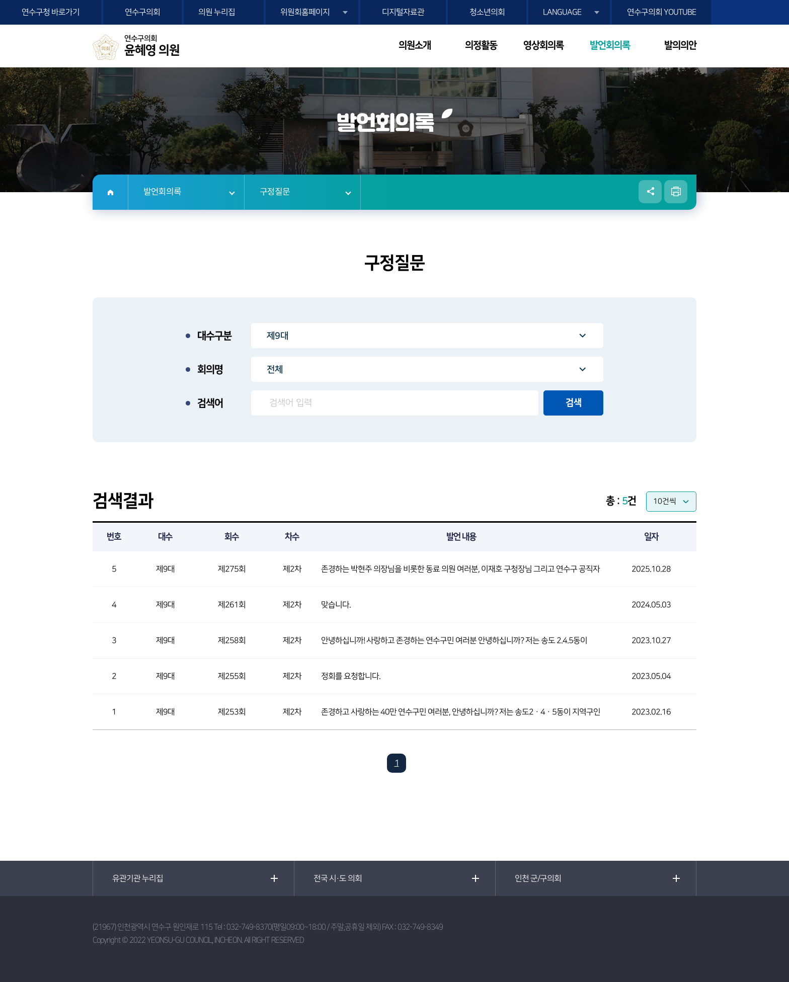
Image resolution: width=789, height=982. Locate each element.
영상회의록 (543, 45)
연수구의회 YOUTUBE (661, 12)
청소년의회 (487, 12)
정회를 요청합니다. (350, 676)
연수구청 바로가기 (51, 12)
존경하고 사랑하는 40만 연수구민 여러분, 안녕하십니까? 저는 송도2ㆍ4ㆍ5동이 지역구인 (460, 711)
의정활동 (481, 45)
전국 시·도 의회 (337, 878)
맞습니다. (336, 604)
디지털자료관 (403, 12)
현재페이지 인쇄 (675, 191)
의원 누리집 (216, 12)
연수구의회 (142, 12)
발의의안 (680, 45)
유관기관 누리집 (137, 878)
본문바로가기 (0, 0)
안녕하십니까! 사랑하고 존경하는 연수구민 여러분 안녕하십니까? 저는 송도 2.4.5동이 (454, 640)
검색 (574, 403)
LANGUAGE (562, 12)
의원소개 (415, 45)
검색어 (210, 403)
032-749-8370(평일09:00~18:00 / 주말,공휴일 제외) (303, 927)
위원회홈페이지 (305, 12)
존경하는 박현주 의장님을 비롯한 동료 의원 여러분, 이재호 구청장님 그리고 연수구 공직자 (460, 569)
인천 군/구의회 (538, 878)
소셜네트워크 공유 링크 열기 (650, 191)
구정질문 (275, 192)
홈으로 (110, 192)
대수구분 (214, 336)
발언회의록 (610, 45)
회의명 (210, 369)
